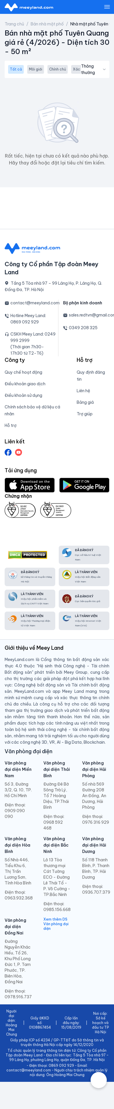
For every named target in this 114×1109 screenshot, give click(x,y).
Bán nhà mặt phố (47, 24)
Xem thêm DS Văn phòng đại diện (56, 924)
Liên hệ (83, 390)
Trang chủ (14, 24)
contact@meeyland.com (35, 303)
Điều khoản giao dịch (25, 383)
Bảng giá (85, 402)
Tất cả (16, 69)
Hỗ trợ (10, 425)
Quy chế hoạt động (23, 372)
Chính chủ (57, 69)
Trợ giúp (85, 413)
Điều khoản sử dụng (23, 395)
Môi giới (35, 69)
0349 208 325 (83, 327)
